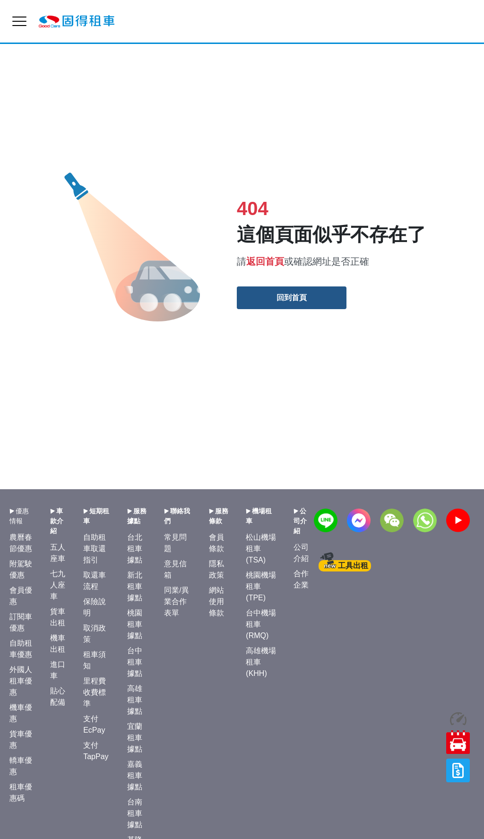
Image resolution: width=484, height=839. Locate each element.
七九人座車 (57, 585)
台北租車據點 (134, 548)
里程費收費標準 (94, 692)
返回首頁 (265, 261)
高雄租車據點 (134, 699)
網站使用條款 (216, 601)
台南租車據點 (134, 813)
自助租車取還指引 (94, 548)
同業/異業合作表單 (176, 601)
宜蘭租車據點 (134, 737)
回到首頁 (292, 298)
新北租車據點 (134, 586)
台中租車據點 (134, 662)
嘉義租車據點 (134, 775)
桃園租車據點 (134, 624)
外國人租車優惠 (20, 681)
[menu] (19, 21)
